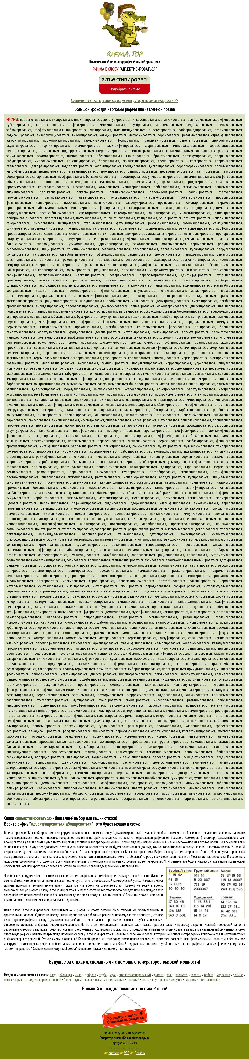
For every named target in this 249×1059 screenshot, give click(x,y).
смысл (8, 979)
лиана (88, 979)
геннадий (133, 979)
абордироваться (147, 793)
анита (145, 979)
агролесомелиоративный (135, 974)
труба (103, 974)
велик (164, 979)
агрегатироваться (104, 798)
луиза (78, 979)
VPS (126, 1052)
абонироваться (17, 798)
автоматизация (114, 979)
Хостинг (114, 1052)
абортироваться (174, 793)
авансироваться (18, 803)
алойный (212, 979)
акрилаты (21, 979)
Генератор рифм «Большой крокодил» (124, 1038)
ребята (208, 974)
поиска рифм (38, 943)
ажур (53, 974)
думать (158, 974)
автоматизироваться (227, 798)
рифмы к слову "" (116, 832)
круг (155, 979)
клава (98, 979)
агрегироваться (195, 798)
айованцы (66, 974)
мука (113, 974)
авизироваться (200, 793)
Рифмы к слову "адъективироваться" (124, 1033)
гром (202, 979)
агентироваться (74, 798)
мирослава (223, 974)
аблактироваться (45, 798)
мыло (78, 974)
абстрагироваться (135, 798)
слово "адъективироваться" (97, 856)
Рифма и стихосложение (117, 1048)
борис (68, 979)
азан (169, 974)
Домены (139, 1052)
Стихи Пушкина (135, 1048)
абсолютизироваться (87, 793)
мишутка (176, 979)
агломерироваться (166, 798)
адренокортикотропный (45, 979)
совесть (196, 974)
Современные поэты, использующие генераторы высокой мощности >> (124, 100)
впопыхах (182, 974)
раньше (238, 974)
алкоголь (190, 979)
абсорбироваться (118, 793)
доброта (90, 974)
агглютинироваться (228, 793)
